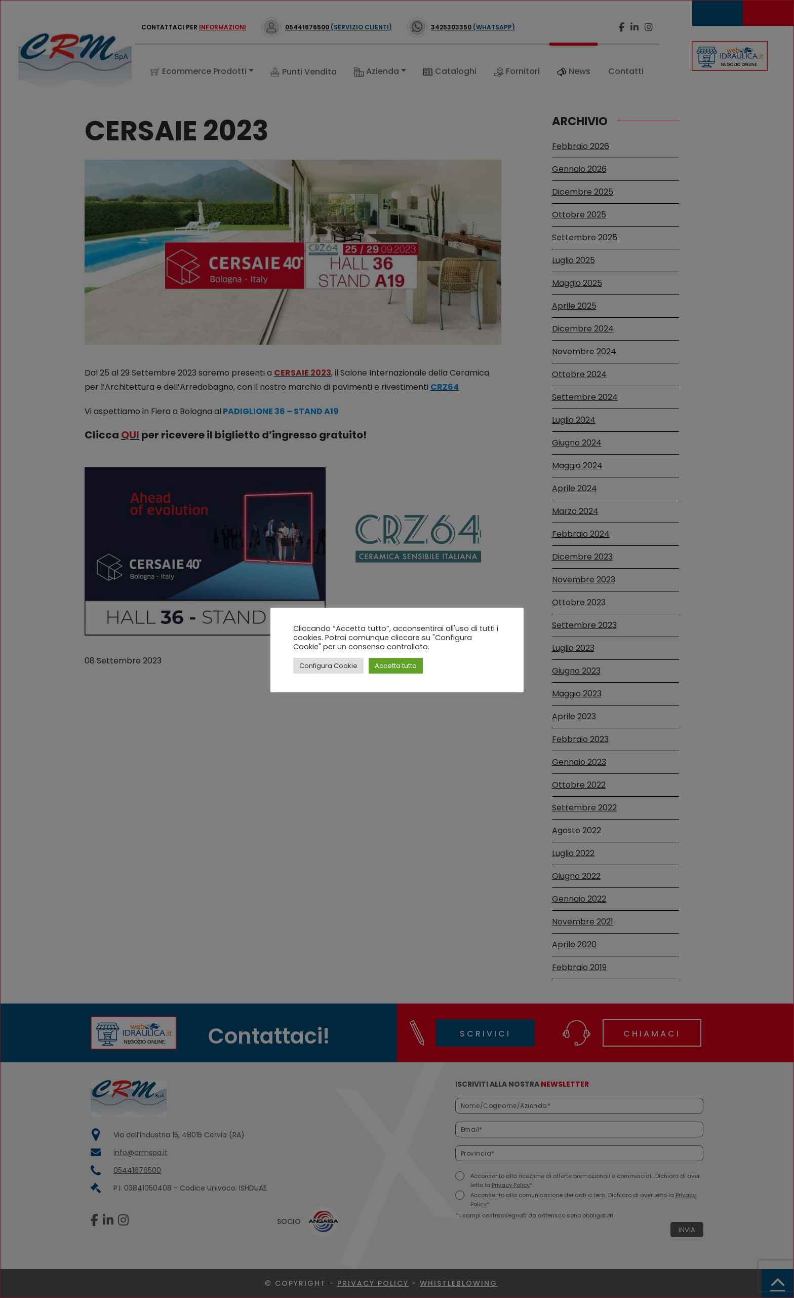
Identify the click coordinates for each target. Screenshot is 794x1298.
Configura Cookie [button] (328, 666)
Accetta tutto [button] (396, 666)
